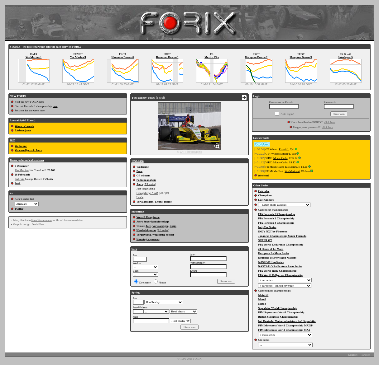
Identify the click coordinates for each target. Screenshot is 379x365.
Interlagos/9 (345, 57)
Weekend (263, 175)
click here (329, 122)
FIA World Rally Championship (277, 270)
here (41, 101)
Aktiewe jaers (23, 130)
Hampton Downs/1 (301, 57)
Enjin (173, 225)
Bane (140, 171)
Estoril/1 (284, 149)
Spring (136, 292)
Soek (18, 183)
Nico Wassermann (41, 220)
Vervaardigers (145, 201)
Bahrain (20, 178)
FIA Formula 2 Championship (276, 218)
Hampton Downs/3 (167, 57)
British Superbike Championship (278, 316)
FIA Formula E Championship (276, 214)
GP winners (144, 175)
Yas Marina (22, 170)
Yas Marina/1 (34, 57)
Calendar (263, 191)
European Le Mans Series (273, 253)
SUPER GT (265, 240)
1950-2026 (138, 161)
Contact (352, 354)
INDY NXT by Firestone (272, 231)
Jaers (140, 184)
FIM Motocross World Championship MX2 (284, 329)
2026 (12, 140)
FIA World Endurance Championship (280, 244)
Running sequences (148, 239)
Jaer (148, 225)
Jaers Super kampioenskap (153, 221)
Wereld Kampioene (148, 217)
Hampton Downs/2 (256, 57)
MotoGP (263, 295)
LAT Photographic (191, 151)
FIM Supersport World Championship (281, 312)
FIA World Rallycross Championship (280, 275)
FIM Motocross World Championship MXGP (285, 325)
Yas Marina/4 (292, 166)
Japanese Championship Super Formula (282, 235)
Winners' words (24, 126)
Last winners (266, 199)
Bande (168, 201)
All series (149, 184)
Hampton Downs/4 (123, 57)
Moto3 (262, 303)
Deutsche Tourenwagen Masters (277, 257)
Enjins (159, 201)
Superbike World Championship (277, 308)
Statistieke (138, 211)
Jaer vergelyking (146, 188)
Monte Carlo (280, 158)
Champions (265, 195)
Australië (15, 120)
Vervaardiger (160, 225)
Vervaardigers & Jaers (28, 150)
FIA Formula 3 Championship (276, 222)
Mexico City (211, 57)
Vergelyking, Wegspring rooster (156, 234)
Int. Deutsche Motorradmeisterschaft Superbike (286, 321)
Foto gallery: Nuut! (147, 192)
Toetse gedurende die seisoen (27, 160)
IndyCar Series (267, 227)
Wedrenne (21, 145)
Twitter (19, 208)
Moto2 (262, 299)
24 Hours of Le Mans (270, 248)
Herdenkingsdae (146, 230)
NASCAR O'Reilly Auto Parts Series (280, 266)
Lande (140, 197)
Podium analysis (146, 179)
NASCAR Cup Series (271, 262)
